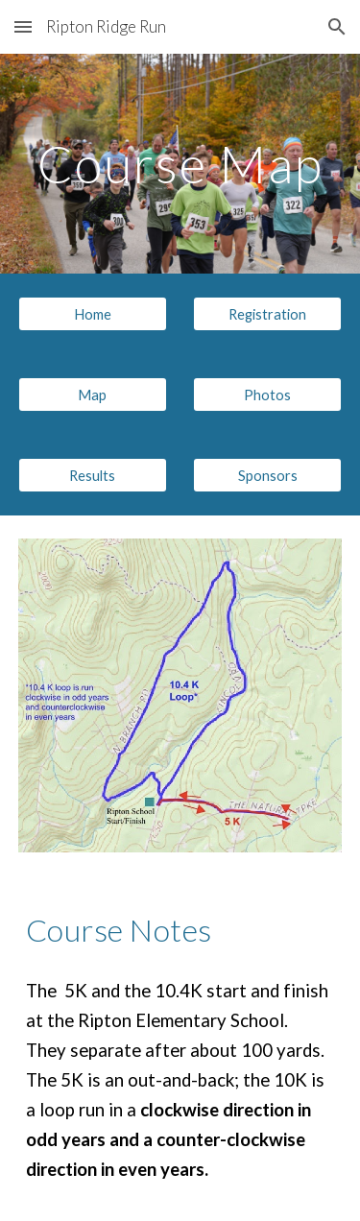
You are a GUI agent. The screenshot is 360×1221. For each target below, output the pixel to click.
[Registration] (267, 314)
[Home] (92, 314)
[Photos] (267, 394)
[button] (23, 26)
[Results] (92, 475)
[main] (180, 164)
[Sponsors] (267, 475)
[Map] (92, 394)
